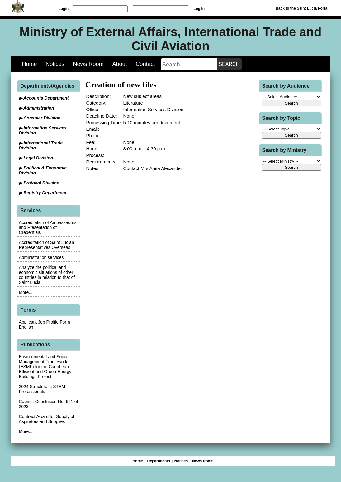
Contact (145, 64)
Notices (55, 64)
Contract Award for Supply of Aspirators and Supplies (46, 419)
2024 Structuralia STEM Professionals (42, 389)
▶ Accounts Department (44, 97)
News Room (88, 64)
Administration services (41, 257)
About (119, 64)
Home (29, 64)
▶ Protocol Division (39, 182)
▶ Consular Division (40, 117)
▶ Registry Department (43, 192)
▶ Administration (36, 107)
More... (26, 292)
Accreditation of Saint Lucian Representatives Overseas (46, 245)
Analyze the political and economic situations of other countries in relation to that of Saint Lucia (47, 275)
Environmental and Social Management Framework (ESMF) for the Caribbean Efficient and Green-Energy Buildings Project (45, 366)
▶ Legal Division (36, 157)
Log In (199, 9)
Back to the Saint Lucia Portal (302, 8)
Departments (158, 461)
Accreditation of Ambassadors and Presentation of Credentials (48, 227)
